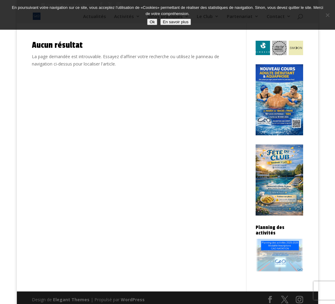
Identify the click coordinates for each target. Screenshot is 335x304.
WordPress (133, 299)
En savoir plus (175, 22)
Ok (152, 22)
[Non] (327, 15)
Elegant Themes (71, 299)
